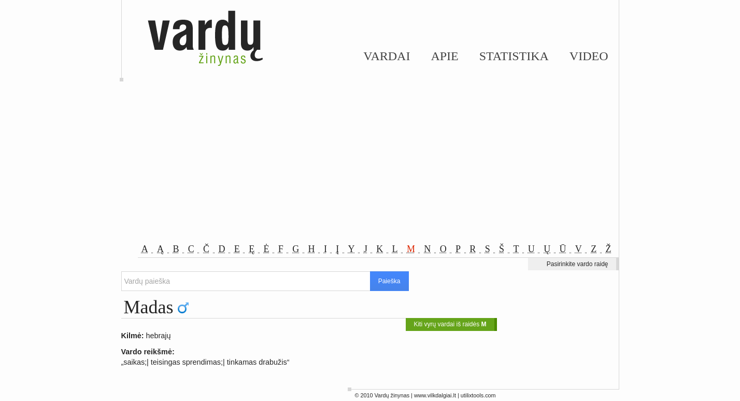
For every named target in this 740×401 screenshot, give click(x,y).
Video (589, 56)
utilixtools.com (478, 395)
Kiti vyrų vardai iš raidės (450, 324)
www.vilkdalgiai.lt (435, 395)
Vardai (386, 56)
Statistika (514, 56)
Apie (444, 56)
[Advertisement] (370, 166)
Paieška (389, 281)
